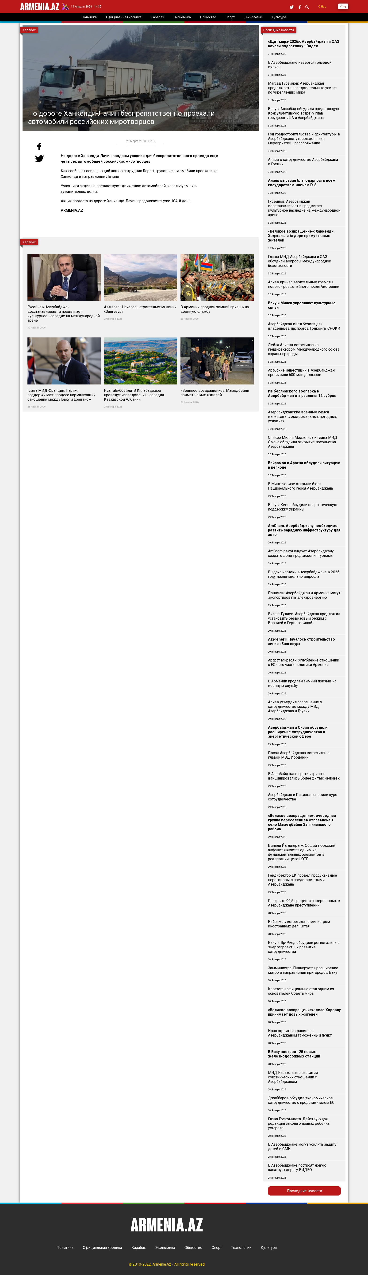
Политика (65, 1247)
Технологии (241, 1247)
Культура (269, 1247)
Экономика (165, 1247)
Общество (193, 1247)
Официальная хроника (102, 1247)
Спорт (217, 1247)
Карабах (138, 1247)
